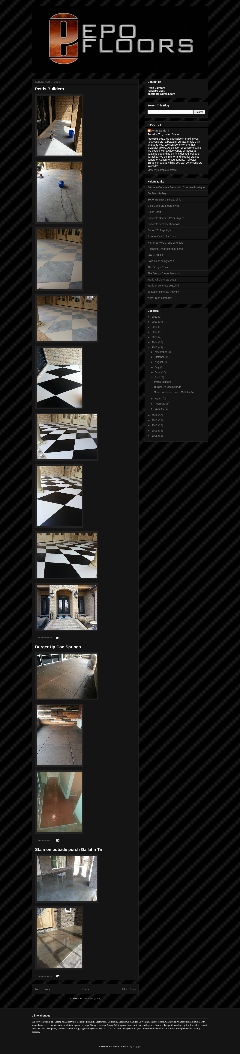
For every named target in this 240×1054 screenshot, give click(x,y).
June (158, 372)
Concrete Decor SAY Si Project (166, 218)
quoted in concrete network (163, 291)
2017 (155, 332)
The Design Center (159, 267)
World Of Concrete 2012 (162, 279)
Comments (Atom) (92, 998)
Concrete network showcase (164, 224)
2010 (155, 425)
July (157, 367)
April (158, 377)
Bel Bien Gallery (157, 193)
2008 (155, 435)
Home (85, 988)
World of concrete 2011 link (163, 285)
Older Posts (129, 988)
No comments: (45, 637)
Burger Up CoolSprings (58, 647)
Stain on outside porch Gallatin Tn (68, 849)
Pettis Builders (49, 89)
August (159, 362)
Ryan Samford (160, 130)
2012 (155, 415)
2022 (155, 316)
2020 (155, 326)
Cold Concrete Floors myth (163, 205)
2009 (155, 430)
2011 (155, 420)
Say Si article (155, 254)
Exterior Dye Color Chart (162, 236)
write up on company (160, 297)
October (160, 356)
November (161, 351)
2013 (155, 347)
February (160, 403)
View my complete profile (162, 169)
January (160, 408)
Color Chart (154, 211)
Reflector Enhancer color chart (165, 248)
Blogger (136, 1046)
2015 (155, 337)
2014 (155, 342)
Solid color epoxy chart (161, 261)
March (159, 398)
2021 (155, 321)
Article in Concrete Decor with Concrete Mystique (176, 187)
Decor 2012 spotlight (160, 230)
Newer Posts (42, 988)
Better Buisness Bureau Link (164, 199)
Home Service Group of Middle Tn (167, 242)
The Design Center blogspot (164, 273)
